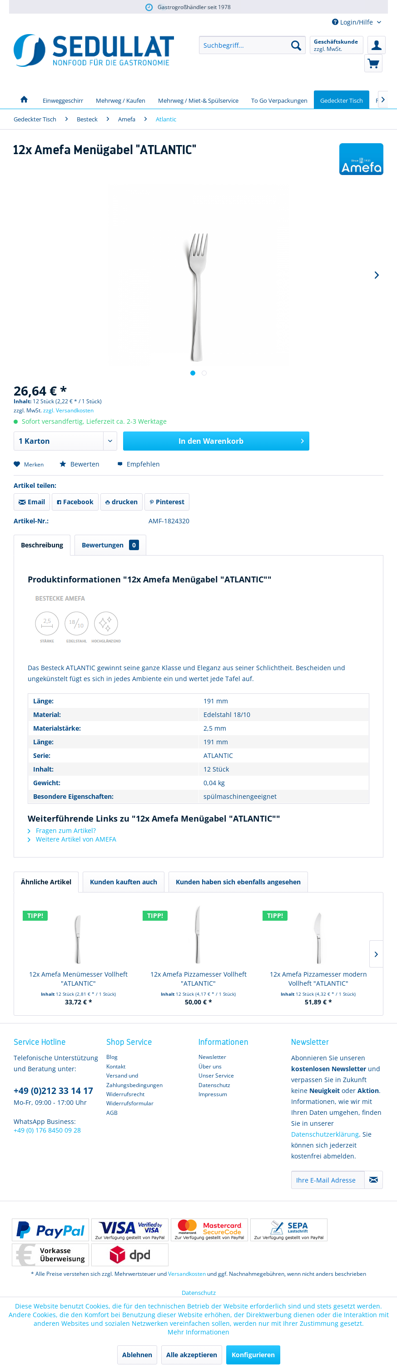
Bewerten (80, 464)
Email (32, 501)
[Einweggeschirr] (62, 99)
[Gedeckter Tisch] (341, 99)
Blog (112, 1057)
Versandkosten (187, 1274)
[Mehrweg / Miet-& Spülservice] (198, 99)
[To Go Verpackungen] (279, 99)
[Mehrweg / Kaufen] (120, 99)
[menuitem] (252, 45)
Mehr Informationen (198, 1332)
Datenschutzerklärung (325, 1134)
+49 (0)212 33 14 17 (53, 1091)
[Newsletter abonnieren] (373, 1180)
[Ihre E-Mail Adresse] (328, 1180)
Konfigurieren (253, 1354)
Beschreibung (42, 545)
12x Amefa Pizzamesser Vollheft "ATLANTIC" (198, 979)
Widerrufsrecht (125, 1094)
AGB (112, 1113)
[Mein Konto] (376, 45)
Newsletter (212, 1057)
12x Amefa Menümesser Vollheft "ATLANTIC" (78, 979)
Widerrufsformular (130, 1103)
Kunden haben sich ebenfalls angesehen (238, 882)
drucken (121, 501)
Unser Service (216, 1075)
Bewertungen (110, 545)
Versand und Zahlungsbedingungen (134, 1080)
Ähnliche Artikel (46, 882)
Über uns (210, 1066)
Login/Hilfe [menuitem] (353, 22)
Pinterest (166, 501)
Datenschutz (214, 1085)
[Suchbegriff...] (252, 45)
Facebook (75, 501)
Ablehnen (137, 1354)
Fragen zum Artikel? (62, 830)
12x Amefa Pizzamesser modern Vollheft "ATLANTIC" (318, 979)
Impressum (212, 1094)
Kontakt (115, 1066)
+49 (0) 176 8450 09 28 (47, 1130)
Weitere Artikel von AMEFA (72, 839)
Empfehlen (138, 464)
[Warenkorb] (373, 63)
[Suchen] (296, 45)
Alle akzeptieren (191, 1354)
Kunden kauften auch (123, 882)
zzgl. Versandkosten (68, 410)
